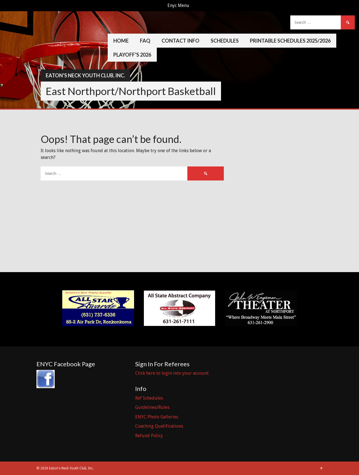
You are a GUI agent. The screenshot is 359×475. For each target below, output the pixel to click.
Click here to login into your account (172, 373)
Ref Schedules (149, 398)
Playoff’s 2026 (132, 55)
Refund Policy (149, 435)
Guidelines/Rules (152, 407)
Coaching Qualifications (159, 426)
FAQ (145, 41)
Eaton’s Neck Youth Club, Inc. (85, 75)
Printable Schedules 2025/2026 (290, 41)
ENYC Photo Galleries (156, 417)
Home (121, 41)
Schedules (225, 41)
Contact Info (180, 41)
